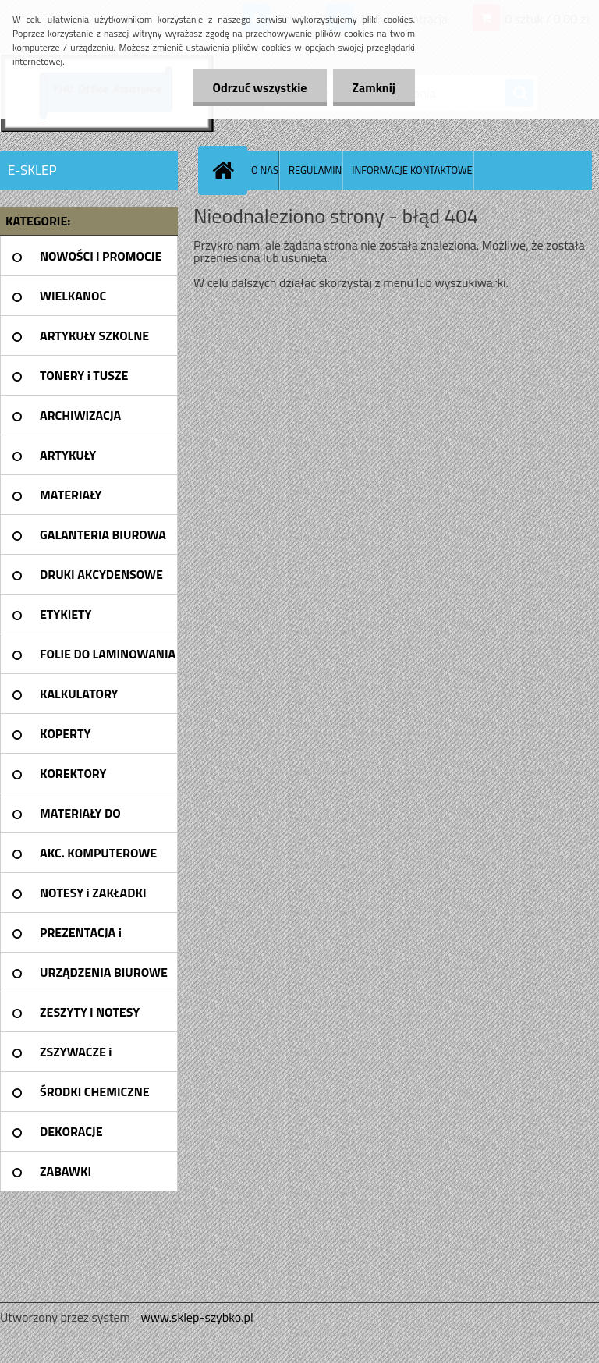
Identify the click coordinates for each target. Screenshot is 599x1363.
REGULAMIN (315, 170)
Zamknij (374, 87)
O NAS (264, 170)
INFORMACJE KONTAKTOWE (412, 170)
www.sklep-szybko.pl (196, 1317)
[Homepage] (226, 170)
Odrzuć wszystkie (260, 87)
